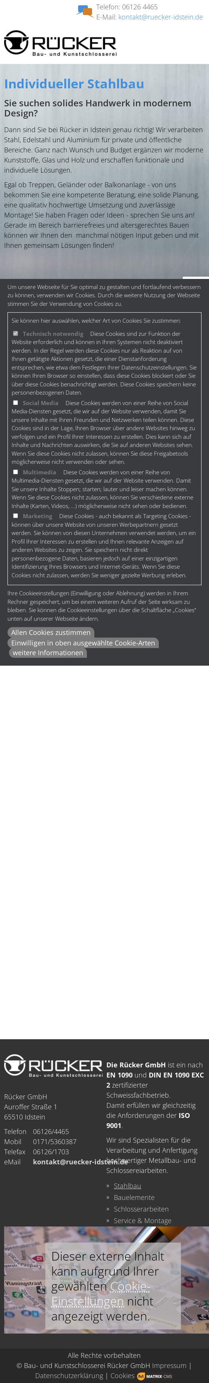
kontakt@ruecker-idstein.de (160, 16)
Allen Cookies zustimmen (51, 632)
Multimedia (39, 472)
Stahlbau (127, 1185)
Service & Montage (143, 1220)
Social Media (40, 403)
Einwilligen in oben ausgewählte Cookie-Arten (83, 642)
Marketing (37, 516)
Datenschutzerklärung (69, 1375)
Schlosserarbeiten (141, 1208)
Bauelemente (134, 1197)
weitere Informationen (48, 652)
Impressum (169, 1365)
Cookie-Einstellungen (101, 1293)
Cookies (122, 1375)
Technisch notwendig (53, 333)
